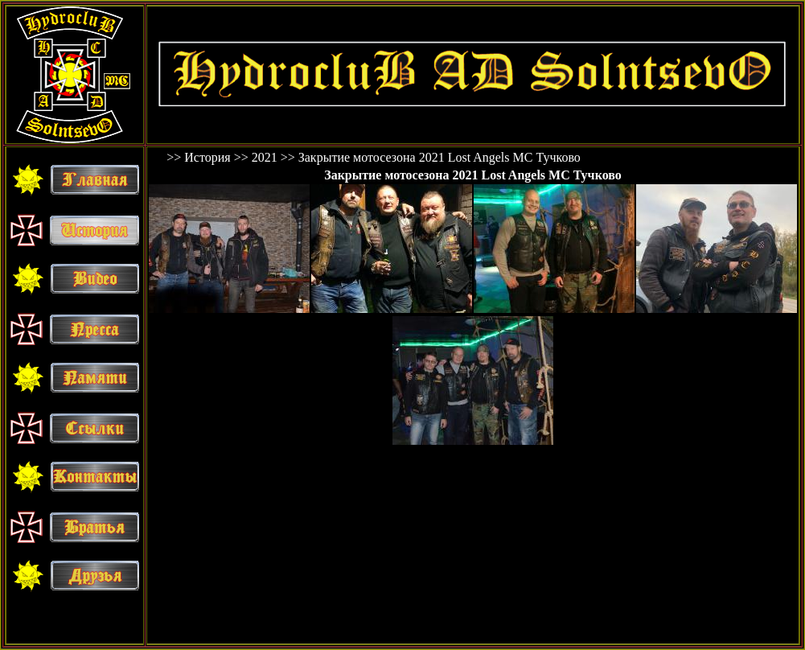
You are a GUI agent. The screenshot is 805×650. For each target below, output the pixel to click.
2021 (264, 157)
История (207, 157)
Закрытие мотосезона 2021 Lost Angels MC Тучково (439, 157)
